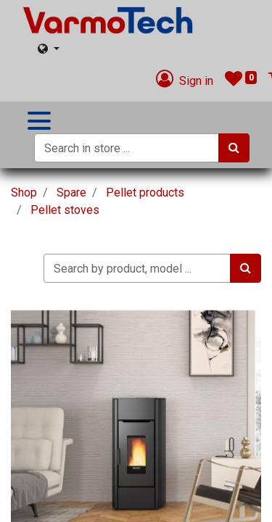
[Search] (234, 147)
